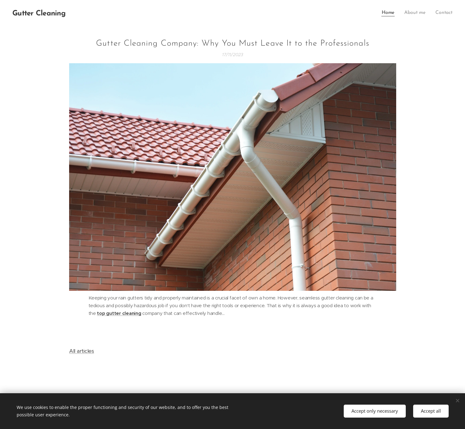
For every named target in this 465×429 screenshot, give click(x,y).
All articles (81, 351)
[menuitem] (390, 12)
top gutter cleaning (119, 313)
